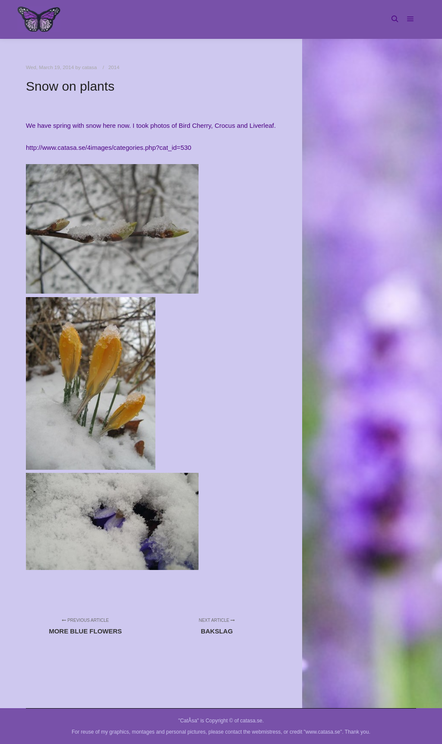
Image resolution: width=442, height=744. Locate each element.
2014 (114, 67)
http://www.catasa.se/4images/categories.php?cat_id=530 (108, 147)
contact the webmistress (253, 732)
